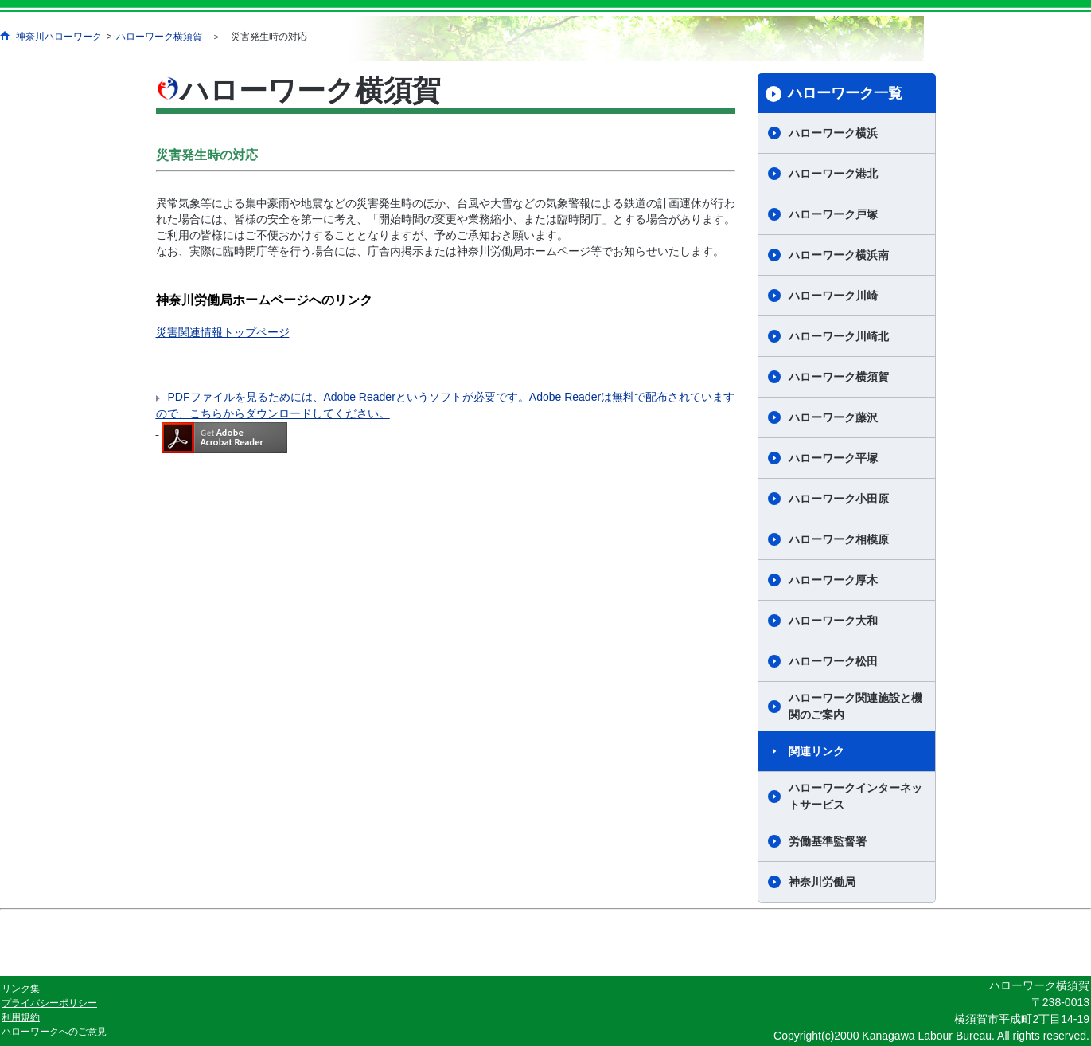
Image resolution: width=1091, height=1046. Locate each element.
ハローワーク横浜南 (839, 255)
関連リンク (816, 751)
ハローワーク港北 (833, 173)
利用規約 (21, 1017)
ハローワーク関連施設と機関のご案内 (855, 706)
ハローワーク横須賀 (159, 36)
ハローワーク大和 (833, 620)
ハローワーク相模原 (839, 539)
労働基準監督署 (828, 841)
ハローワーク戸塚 (833, 214)
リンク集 (21, 988)
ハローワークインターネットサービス (855, 796)
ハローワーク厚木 (833, 580)
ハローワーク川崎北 (839, 336)
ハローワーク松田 (833, 661)
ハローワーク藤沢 (833, 417)
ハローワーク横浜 (833, 133)
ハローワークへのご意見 (54, 1031)
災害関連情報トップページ (223, 332)
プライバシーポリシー (49, 1003)
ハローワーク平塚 (833, 458)
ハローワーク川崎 (833, 295)
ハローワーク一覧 (845, 93)
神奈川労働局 (822, 882)
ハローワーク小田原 (839, 498)
